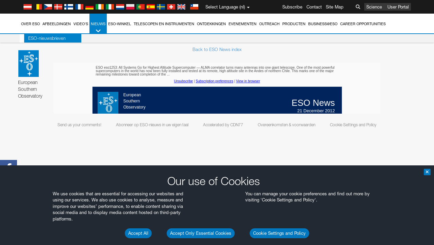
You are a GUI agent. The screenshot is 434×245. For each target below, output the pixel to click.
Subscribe (292, 7)
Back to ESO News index (217, 49)
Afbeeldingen (57, 23)
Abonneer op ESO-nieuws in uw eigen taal (152, 124)
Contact (314, 7)
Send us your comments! (79, 124)
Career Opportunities (363, 23)
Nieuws (98, 27)
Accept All (138, 233)
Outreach (269, 23)
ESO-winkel (119, 23)
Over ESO (30, 23)
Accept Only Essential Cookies (200, 233)
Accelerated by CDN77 (223, 124)
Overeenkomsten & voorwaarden (286, 124)
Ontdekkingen (211, 23)
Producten (293, 23)
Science (374, 7)
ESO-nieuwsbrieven (42, 38)
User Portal (398, 7)
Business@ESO (322, 23)
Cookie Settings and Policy (279, 233)
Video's (80, 23)
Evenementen (242, 23)
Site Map (335, 7)
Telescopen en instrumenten (164, 23)
